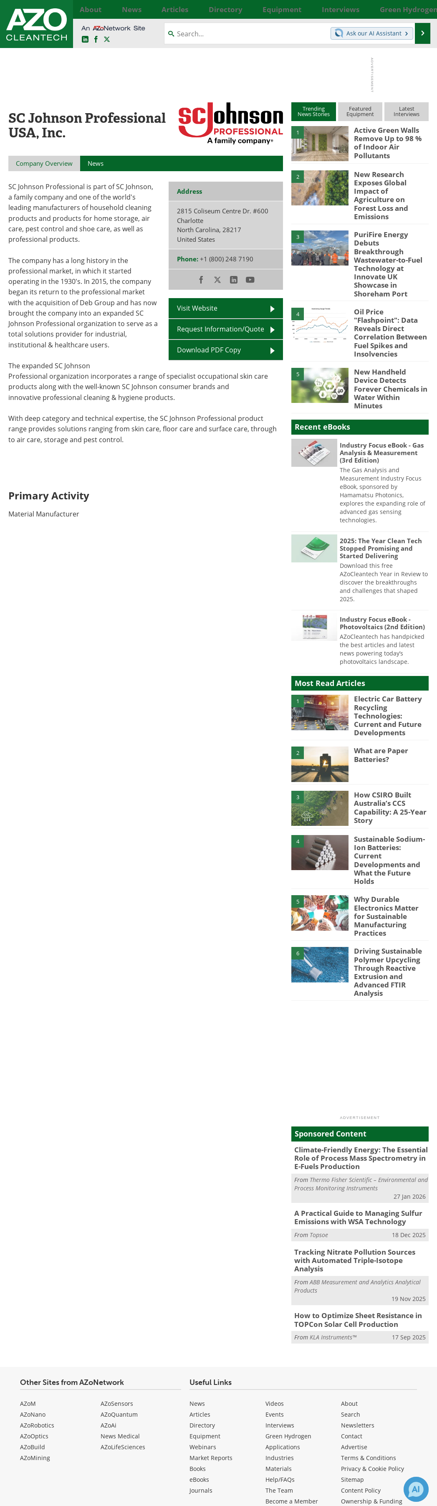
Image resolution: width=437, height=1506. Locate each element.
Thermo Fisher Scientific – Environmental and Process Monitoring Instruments (361, 1080)
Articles (199, 1297)
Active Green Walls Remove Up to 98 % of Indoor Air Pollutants (388, 137)
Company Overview (44, 163)
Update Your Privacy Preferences (71, 1495)
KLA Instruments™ (333, 1220)
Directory (202, 1308)
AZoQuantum (119, 1297)
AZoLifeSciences (123, 1330)
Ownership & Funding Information (371, 1388)
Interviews (279, 1308)
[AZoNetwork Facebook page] (96, 39)
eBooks (199, 1362)
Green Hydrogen (288, 1319)
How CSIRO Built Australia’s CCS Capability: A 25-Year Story (387, 739)
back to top (396, 1415)
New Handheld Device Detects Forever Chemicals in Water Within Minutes (389, 331)
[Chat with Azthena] (416, 1489)
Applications (282, 1330)
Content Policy (361, 1373)
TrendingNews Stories (314, 111)
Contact (351, 1319)
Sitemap (352, 1362)
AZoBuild (32, 1330)
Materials (278, 1351)
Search (350, 1297)
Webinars (202, 1330)
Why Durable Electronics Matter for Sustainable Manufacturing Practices (388, 831)
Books (197, 1351)
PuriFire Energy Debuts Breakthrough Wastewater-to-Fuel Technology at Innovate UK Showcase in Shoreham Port (391, 237)
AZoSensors (117, 1286)
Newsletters (357, 1308)
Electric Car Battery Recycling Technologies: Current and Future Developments (391, 650)
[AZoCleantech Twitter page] (107, 39)
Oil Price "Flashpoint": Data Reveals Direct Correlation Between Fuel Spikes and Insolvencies (388, 288)
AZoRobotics (37, 1308)
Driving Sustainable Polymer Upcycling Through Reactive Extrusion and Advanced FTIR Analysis (391, 878)
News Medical (120, 1319)
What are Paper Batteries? (378, 687)
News (197, 1286)
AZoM (28, 1286)
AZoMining (35, 1340)
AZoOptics (34, 1319)
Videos (274, 1286)
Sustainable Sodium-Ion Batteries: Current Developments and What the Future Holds (390, 783)
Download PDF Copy (209, 349)
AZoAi (108, 1308)
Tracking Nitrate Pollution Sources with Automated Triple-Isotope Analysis (356, 1150)
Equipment (204, 1319)
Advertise (354, 1330)
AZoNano (32, 1297)
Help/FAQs (280, 1362)
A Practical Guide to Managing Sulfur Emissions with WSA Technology (352, 1113)
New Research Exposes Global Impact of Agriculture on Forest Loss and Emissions (389, 185)
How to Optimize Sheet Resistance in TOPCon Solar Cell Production (352, 1204)
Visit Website (197, 308)
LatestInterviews (406, 111)
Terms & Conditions (368, 1340)
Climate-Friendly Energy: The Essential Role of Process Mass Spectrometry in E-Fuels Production (356, 1056)
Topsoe (319, 1130)
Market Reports (210, 1340)
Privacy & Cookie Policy (372, 1351)
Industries (279, 1340)
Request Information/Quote (220, 329)
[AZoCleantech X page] (407, 1438)
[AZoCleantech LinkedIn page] (85, 39)
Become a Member (291, 1384)
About (349, 1286)
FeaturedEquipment (360, 111)
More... (420, 9)
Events (274, 1297)
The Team (279, 1373)
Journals (200, 1373)
